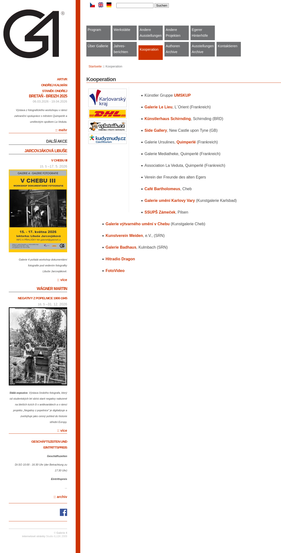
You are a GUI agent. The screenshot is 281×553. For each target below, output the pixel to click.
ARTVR (62, 79)
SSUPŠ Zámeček (160, 212)
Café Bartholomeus (162, 189)
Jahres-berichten (121, 49)
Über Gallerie (98, 46)
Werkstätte (122, 30)
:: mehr (61, 130)
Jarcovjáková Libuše (46, 151)
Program (94, 30)
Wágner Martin (52, 289)
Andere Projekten (173, 32)
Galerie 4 (61, 533)
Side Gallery (156, 130)
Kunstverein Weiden (124, 236)
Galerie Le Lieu (158, 107)
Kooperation (149, 49)
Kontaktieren (227, 46)
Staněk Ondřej (54, 91)
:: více (62, 280)
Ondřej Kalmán (54, 85)
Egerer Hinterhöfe (200, 32)
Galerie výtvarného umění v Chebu (138, 224)
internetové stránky (33, 536)
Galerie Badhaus (121, 247)
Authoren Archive (173, 49)
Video (115, 271)
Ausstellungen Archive (203, 49)
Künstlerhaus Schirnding (168, 119)
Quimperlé (186, 142)
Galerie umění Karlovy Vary (170, 200)
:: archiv (60, 497)
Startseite (95, 66)
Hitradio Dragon (120, 259)
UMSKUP (182, 95)
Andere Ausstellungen (151, 32)
